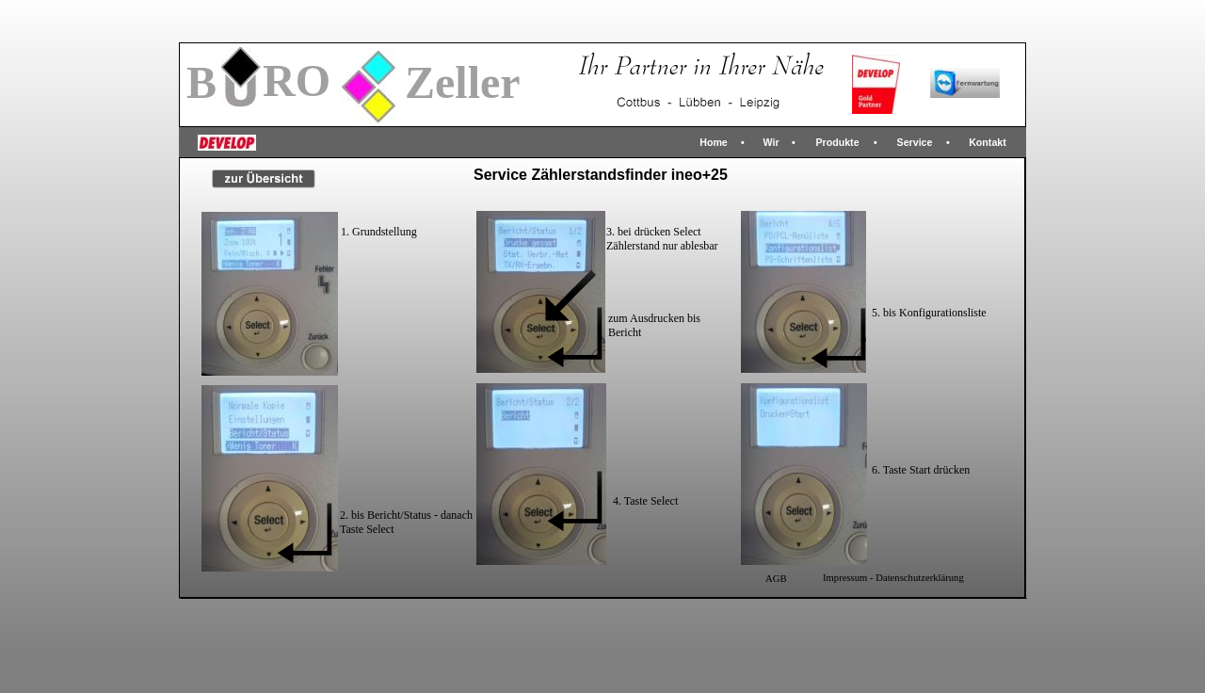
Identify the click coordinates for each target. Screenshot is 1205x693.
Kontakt (987, 142)
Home (713, 142)
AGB (776, 578)
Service (915, 142)
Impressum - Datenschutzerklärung (893, 577)
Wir (771, 142)
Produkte (837, 142)
